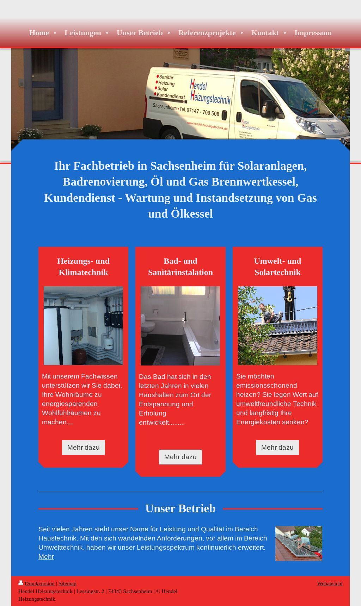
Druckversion (36, 583)
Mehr (46, 556)
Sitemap (68, 583)
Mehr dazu (83, 447)
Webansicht (330, 583)
